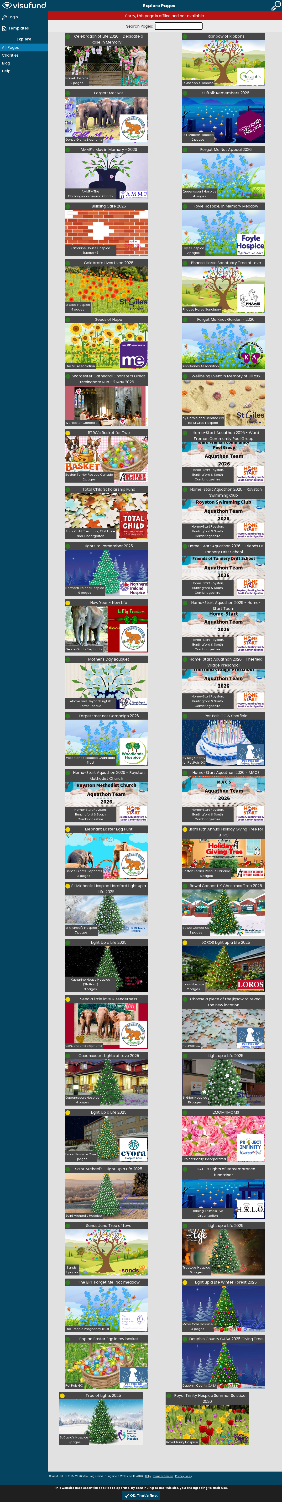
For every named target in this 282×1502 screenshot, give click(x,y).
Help (6, 71)
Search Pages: (140, 26)
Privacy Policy (183, 1476)
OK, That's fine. (141, 1495)
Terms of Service (163, 1476)
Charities (10, 55)
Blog (6, 63)
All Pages (10, 47)
